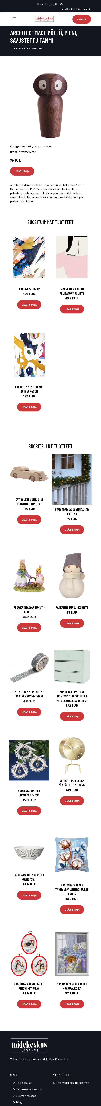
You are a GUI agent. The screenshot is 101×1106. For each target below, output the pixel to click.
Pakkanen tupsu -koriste (72, 607)
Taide (17, 48)
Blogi (19, 1102)
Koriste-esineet (34, 48)
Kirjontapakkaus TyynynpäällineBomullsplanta (72, 889)
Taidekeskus (23, 1082)
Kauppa (81, 19)
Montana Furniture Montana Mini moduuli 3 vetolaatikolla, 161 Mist (72, 696)
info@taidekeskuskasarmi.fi (76, 8)
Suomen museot (26, 1096)
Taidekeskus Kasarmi (29, 1089)
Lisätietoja (22, 171)
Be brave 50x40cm (29, 289)
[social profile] (61, 4)
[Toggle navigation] (14, 19)
